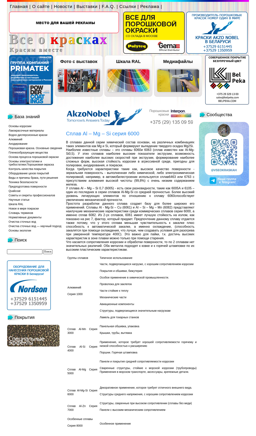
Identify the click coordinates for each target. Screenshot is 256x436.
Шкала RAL (128, 61)
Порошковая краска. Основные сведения (35, 148)
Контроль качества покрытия (27, 169)
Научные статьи (19, 199)
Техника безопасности (23, 182)
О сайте (41, 6)
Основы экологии (20, 230)
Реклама (149, 6)
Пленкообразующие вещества (28, 152)
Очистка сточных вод (22, 221)
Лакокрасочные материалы (26, 130)
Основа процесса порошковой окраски (34, 157)
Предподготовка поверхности (28, 186)
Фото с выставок (78, 61)
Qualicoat (14, 191)
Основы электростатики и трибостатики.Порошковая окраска (31, 163)
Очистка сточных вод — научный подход (35, 226)
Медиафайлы (178, 61)
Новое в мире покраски (24, 208)
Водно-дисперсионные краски (28, 135)
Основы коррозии (20, 126)
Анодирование (18, 143)
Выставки (87, 6)
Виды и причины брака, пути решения (33, 177)
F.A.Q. (108, 6)
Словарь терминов (21, 213)
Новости (63, 6)
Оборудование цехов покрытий (29, 173)
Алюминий (15, 139)
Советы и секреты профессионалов (32, 195)
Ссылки (127, 6)
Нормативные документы (25, 217)
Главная (19, 6)
